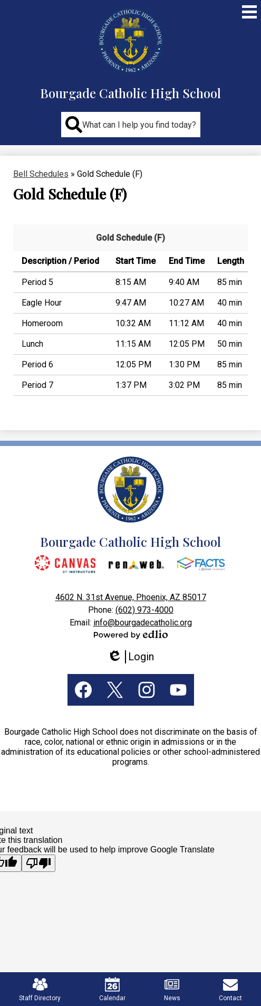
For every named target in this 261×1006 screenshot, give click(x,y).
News (172, 989)
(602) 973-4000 (144, 610)
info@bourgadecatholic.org (142, 623)
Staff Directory (40, 989)
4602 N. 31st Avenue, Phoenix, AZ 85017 (130, 597)
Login (130, 656)
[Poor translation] (38, 863)
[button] (130, 124)
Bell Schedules (41, 174)
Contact (230, 989)
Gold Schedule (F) (130, 238)
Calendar (112, 989)
